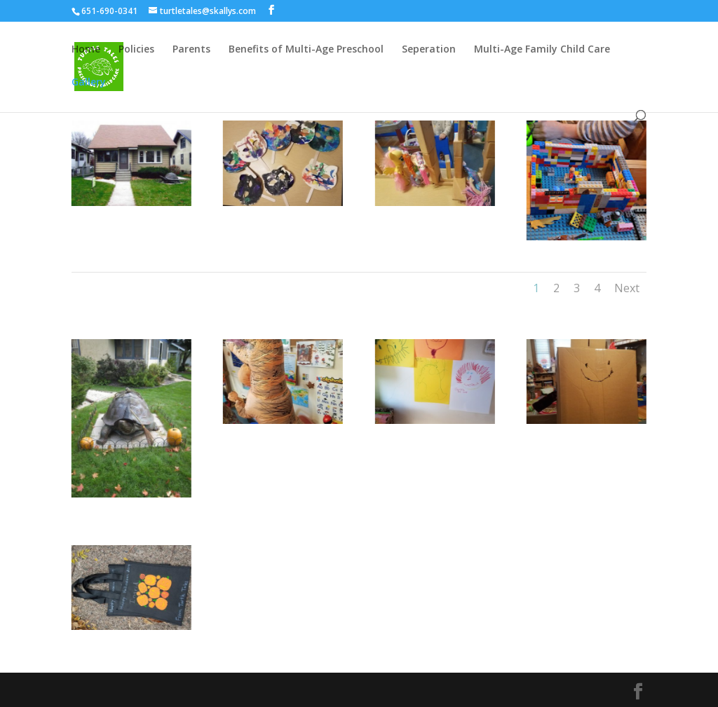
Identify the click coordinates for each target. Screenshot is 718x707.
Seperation (429, 49)
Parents (191, 49)
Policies (136, 49)
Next (626, 288)
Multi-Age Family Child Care (542, 49)
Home (86, 49)
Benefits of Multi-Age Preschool (306, 49)
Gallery (89, 82)
